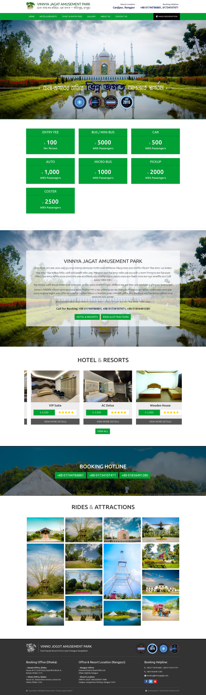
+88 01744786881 (70, 475)
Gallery (91, 16)
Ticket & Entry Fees (72, 16)
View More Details (50, 421)
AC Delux (50, 405)
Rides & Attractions (116, 317)
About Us (105, 16)
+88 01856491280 (135, 475)
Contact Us (121, 16)
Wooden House (103, 405)
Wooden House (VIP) (155, 405)
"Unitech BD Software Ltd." (169, 691)
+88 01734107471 (102, 475)
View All (102, 431)
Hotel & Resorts (48, 16)
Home (31, 16)
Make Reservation (166, 16)
